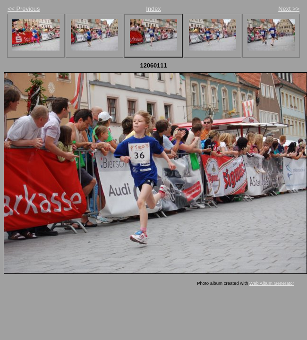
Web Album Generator (271, 283)
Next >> (288, 8)
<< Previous (24, 8)
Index (153, 8)
